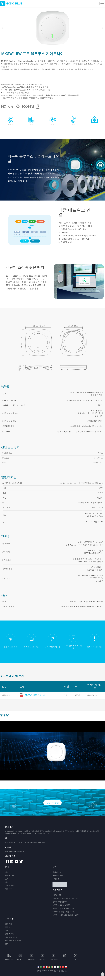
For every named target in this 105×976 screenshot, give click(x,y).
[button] (2, 28)
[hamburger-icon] (102, 3)
